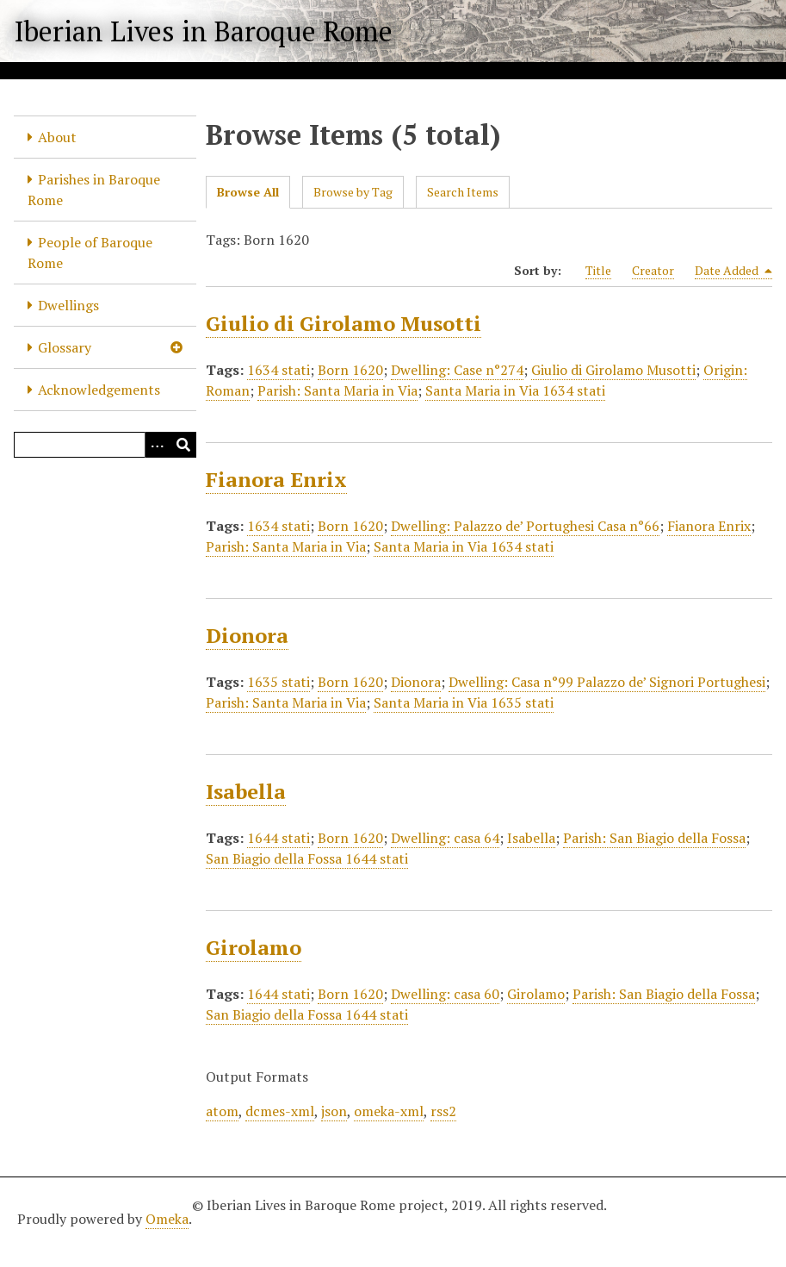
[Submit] (183, 445)
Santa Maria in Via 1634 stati (515, 390)
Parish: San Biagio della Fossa (654, 837)
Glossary (64, 347)
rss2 (443, 1111)
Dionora (247, 635)
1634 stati (278, 369)
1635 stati (278, 681)
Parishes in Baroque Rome (94, 189)
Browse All (248, 192)
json (334, 1111)
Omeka (167, 1218)
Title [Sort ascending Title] (598, 270)
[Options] (157, 445)
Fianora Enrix (276, 479)
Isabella (246, 791)
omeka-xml (389, 1111)
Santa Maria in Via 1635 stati (464, 702)
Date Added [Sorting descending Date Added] (733, 270)
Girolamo (253, 947)
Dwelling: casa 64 (445, 837)
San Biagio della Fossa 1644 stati (307, 858)
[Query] (105, 445)
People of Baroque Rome (90, 252)
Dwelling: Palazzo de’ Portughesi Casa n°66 (525, 525)
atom (222, 1111)
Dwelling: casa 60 (445, 993)
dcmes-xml (279, 1111)
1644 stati (278, 837)
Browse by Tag (353, 192)
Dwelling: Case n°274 (457, 369)
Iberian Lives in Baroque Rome (203, 31)
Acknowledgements (99, 389)
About (57, 137)
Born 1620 (350, 369)
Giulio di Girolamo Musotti (343, 323)
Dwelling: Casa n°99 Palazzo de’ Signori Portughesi (607, 681)
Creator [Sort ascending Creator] (653, 270)
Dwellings (68, 305)
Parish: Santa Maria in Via (337, 390)
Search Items (462, 192)
